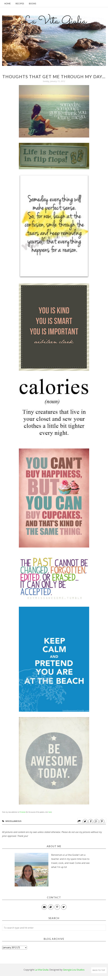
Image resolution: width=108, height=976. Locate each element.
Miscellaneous (13, 821)
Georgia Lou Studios (74, 969)
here (49, 812)
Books (32, 3)
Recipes (19, 3)
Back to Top (99, 970)
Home (7, 3)
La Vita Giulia (54, 21)
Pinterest (22, 812)
